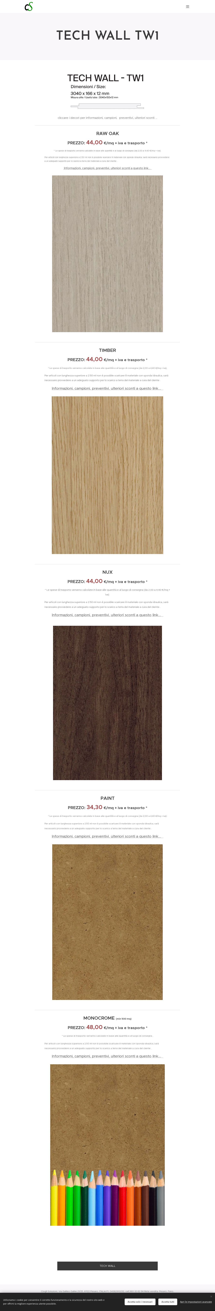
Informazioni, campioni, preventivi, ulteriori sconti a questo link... (108, 168)
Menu (187, 6)
